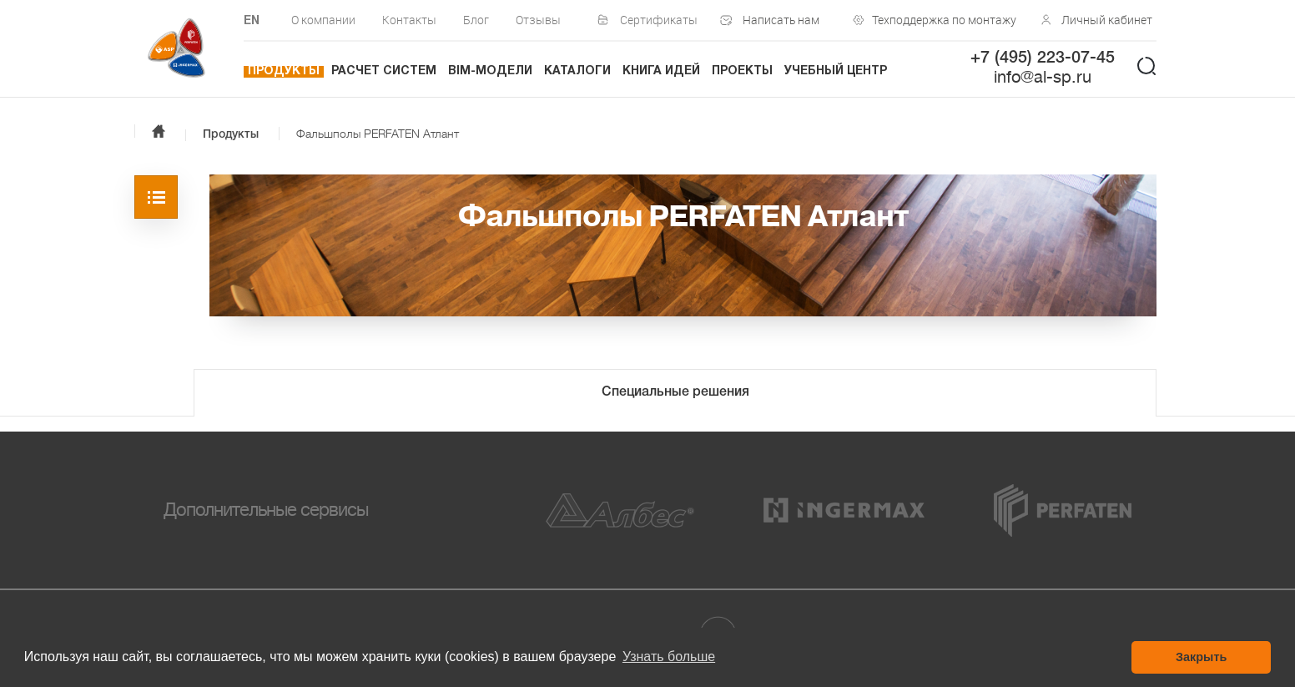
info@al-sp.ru (1042, 77)
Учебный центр (835, 71)
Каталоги (577, 71)
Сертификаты (659, 20)
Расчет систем (383, 71)
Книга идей (661, 71)
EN (252, 21)
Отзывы (538, 20)
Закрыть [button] (1201, 657)
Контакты (409, 20)
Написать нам (781, 20)
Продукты (284, 71)
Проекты (742, 71)
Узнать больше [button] (668, 656)
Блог (476, 20)
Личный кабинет (1106, 20)
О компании (323, 20)
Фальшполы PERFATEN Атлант (377, 133)
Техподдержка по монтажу (940, 20)
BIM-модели (490, 71)
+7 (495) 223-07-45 (1042, 58)
